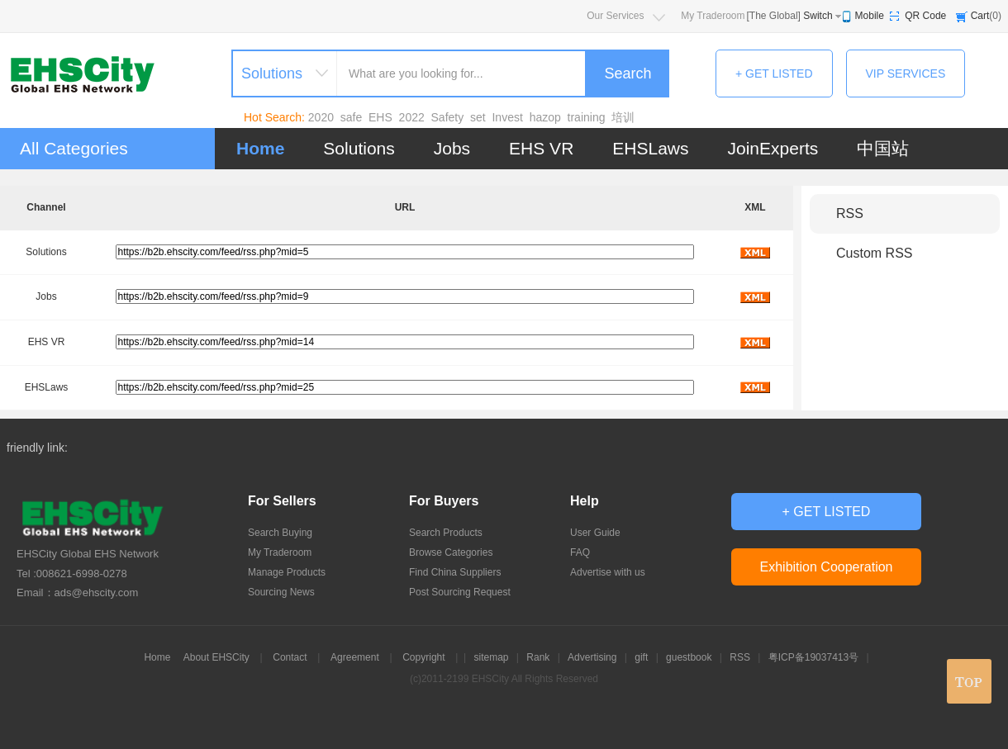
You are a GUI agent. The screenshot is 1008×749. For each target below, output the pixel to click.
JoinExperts (773, 148)
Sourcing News (281, 592)
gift (641, 657)
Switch (817, 15)
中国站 (883, 148)
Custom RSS (874, 253)
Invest (507, 117)
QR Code (925, 15)
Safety (447, 117)
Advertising (592, 657)
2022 (412, 117)
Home (260, 148)
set (478, 117)
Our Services (615, 15)
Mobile (869, 15)
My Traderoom (712, 15)
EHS (380, 117)
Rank (537, 657)
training (587, 117)
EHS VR (541, 148)
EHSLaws (650, 148)
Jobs (452, 148)
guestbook (688, 657)
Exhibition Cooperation (826, 567)
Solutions (358, 148)
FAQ (580, 552)
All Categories (74, 148)
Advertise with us (607, 572)
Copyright (423, 657)
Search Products (446, 532)
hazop (545, 117)
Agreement (354, 657)
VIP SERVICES (906, 73)
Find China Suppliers (455, 572)
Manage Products (287, 572)
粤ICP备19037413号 (813, 657)
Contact (290, 657)
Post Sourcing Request (460, 592)
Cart (980, 15)
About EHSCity (216, 657)
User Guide (595, 532)
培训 (623, 117)
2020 (321, 117)
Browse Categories (450, 552)
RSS (849, 213)
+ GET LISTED (774, 73)
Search (627, 73)
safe (351, 117)
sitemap (490, 657)
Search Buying (280, 532)
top (969, 681)
